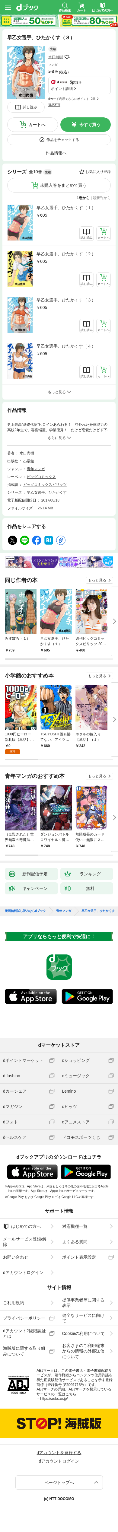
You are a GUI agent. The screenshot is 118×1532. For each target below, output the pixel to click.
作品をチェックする (62, 140)
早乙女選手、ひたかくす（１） (66, 207)
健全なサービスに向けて (83, 1318)
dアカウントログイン (23, 1272)
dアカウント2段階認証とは (24, 1333)
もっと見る (97, 580)
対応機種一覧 (75, 1226)
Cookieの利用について (83, 1333)
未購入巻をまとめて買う (63, 185)
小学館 (28, 461)
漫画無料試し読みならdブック (25, 911)
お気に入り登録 (98, 172)
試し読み (30, 107)
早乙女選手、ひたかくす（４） (66, 346)
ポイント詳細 (62, 89)
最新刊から (102, 198)
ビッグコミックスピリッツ (45, 485)
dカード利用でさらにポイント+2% (71, 98)
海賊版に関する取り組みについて (24, 1351)
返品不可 (54, 105)
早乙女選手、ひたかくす (47, 492)
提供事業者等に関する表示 (83, 1303)
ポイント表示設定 (79, 1257)
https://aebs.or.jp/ (54, 1399)
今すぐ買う (89, 124)
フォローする (67, 57)
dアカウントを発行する (59, 1452)
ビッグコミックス (41, 477)
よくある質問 (75, 1241)
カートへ (36, 124)
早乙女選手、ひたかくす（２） (66, 253)
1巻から (83, 198)
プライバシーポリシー (24, 1318)
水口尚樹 (55, 57)
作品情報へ (56, 153)
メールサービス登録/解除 (24, 1242)
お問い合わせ (15, 1257)
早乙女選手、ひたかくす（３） (66, 300)
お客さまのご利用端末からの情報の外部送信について (83, 1351)
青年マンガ (36, 469)
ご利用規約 (13, 1302)
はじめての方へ (22, 1226)
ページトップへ (59, 1482)
